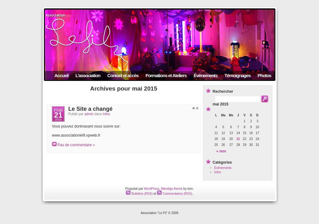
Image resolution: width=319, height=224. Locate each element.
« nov (221, 151)
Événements (205, 75)
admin (88, 114)
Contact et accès (122, 75)
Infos (106, 114)
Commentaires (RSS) (174, 193)
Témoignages (238, 75)
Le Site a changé (90, 109)
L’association (87, 75)
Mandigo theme (172, 188)
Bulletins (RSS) (139, 193)
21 (238, 139)
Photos (264, 75)
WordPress (151, 188)
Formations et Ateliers (165, 75)
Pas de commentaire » (76, 145)
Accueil (61, 75)
